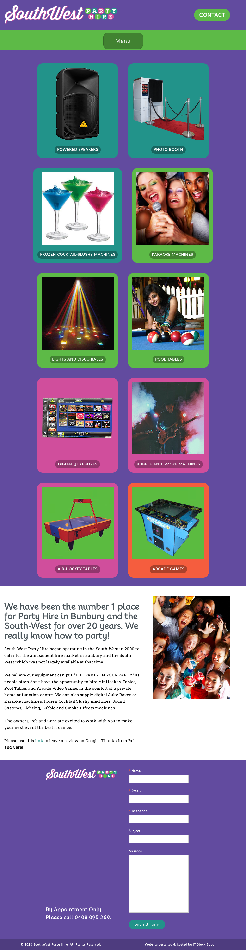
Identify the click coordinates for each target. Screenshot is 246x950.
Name (135, 771)
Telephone (138, 811)
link (39, 740)
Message (135, 851)
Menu (123, 41)
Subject (134, 831)
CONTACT (212, 15)
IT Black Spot (203, 944)
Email (135, 791)
